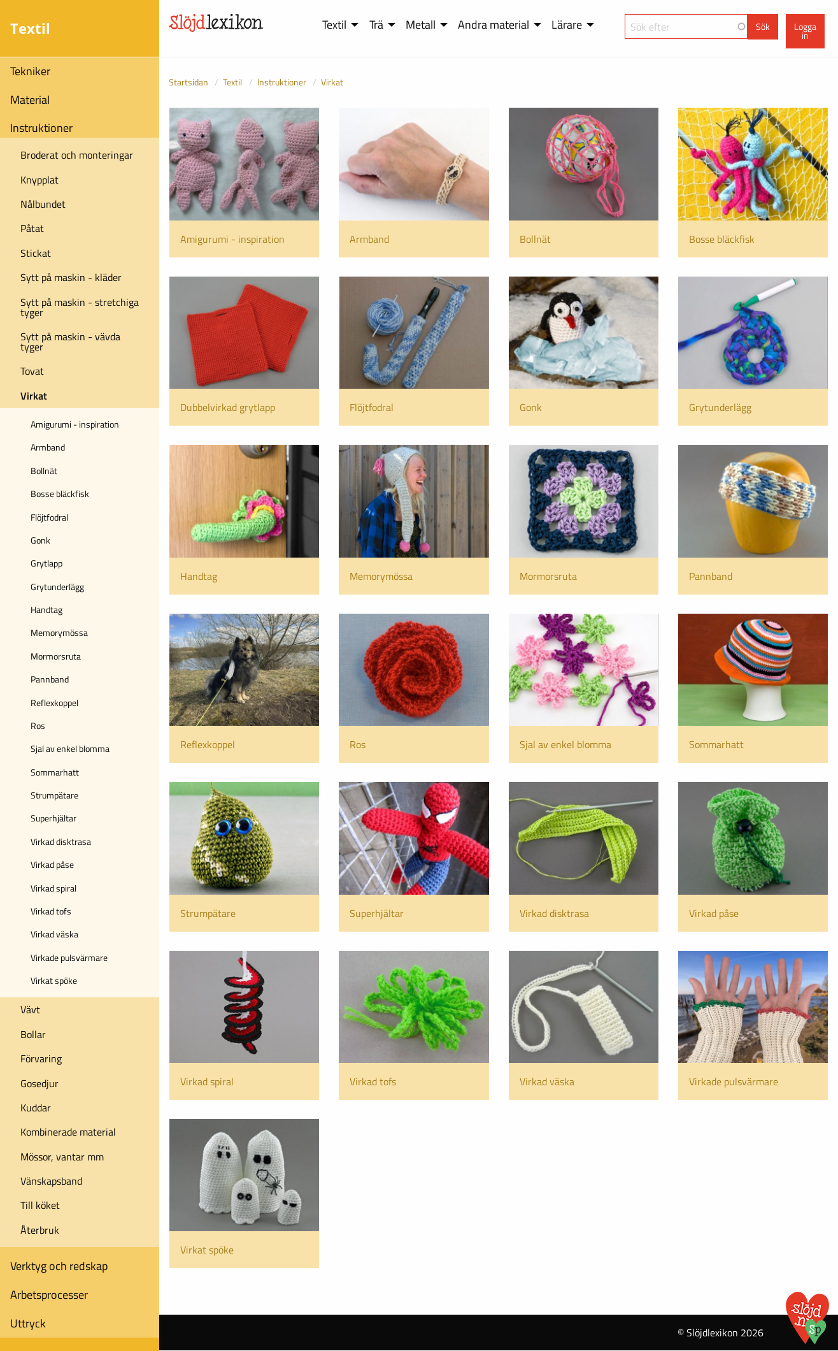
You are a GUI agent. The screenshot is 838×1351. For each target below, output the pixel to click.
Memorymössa (59, 632)
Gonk (40, 540)
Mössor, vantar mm (62, 1156)
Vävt (30, 1009)
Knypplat (39, 179)
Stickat (35, 253)
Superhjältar (53, 818)
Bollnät (44, 470)
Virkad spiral (53, 888)
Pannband (50, 679)
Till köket (40, 1205)
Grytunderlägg (57, 586)
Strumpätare (54, 795)
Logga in (805, 31)
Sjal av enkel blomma (70, 748)
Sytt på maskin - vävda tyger (70, 341)
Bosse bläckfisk (60, 493)
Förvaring (41, 1058)
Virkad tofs (51, 911)
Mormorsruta (56, 656)
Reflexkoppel (54, 702)
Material (30, 99)
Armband (48, 447)
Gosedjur (39, 1083)
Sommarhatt (55, 772)
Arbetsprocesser (49, 1294)
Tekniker (30, 71)
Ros (38, 725)
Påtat (32, 228)
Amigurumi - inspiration (75, 424)
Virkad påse (52, 864)
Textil (232, 82)
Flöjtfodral (49, 517)
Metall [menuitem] (421, 24)
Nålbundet (43, 204)
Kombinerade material (68, 1131)
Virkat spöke (54, 980)
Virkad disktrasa (61, 841)
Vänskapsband (51, 1180)
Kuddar (35, 1107)
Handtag (46, 609)
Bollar (33, 1034)
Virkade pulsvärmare (69, 957)
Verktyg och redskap (59, 1266)
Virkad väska (54, 934)
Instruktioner (41, 127)
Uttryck (28, 1323)
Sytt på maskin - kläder (71, 277)
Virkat (33, 395)
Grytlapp (46, 563)
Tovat (32, 371)
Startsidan (188, 82)
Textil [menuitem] (334, 24)
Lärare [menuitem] (566, 24)
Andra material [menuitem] (493, 24)
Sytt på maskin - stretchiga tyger (79, 307)
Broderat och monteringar (76, 155)
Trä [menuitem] (376, 24)
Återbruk (39, 1230)
